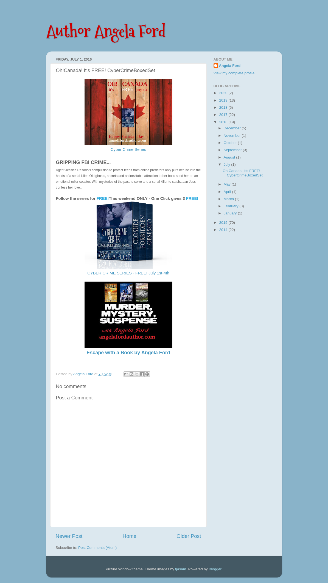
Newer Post (69, 536)
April (228, 192)
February (232, 206)
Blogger (215, 569)
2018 (223, 107)
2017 (223, 115)
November (233, 136)
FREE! (192, 198)
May (228, 184)
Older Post (188, 536)
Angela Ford (230, 66)
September (233, 150)
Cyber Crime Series (128, 149)
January (231, 213)
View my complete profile (234, 73)
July (227, 164)
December (233, 128)
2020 (223, 93)
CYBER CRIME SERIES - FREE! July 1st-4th (128, 273)
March (229, 199)
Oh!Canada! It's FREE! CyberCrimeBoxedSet (243, 173)
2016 (223, 122)
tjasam (180, 569)
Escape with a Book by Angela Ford (128, 352)
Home (129, 536)
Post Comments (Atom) (97, 548)
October (231, 143)
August (230, 157)
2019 (223, 100)
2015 (223, 222)
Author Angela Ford (106, 31)
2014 (223, 230)
